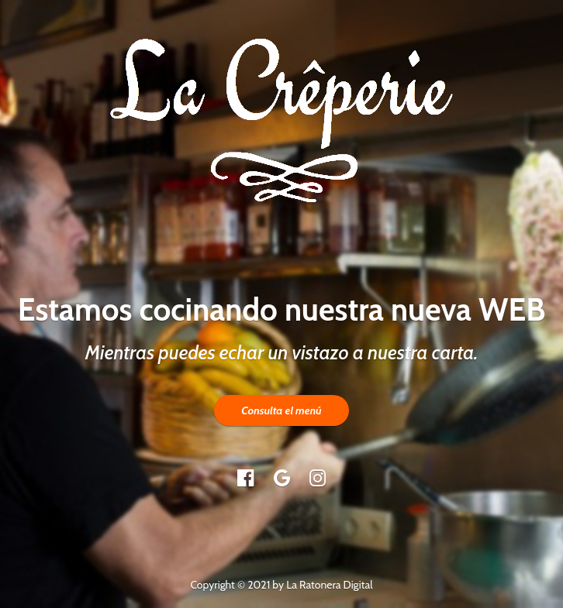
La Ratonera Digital (329, 585)
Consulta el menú (281, 410)
